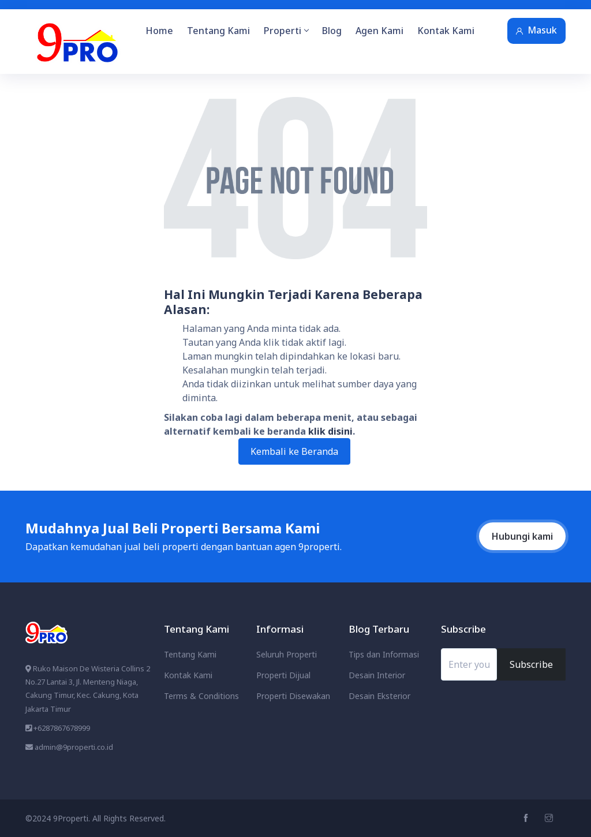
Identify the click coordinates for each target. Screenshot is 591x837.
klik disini (330, 431)
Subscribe (531, 664)
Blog (332, 30)
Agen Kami (379, 30)
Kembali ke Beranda (294, 451)
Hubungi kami (522, 536)
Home (159, 30)
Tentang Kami (218, 30)
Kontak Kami (445, 30)
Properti (286, 30)
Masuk (536, 30)
